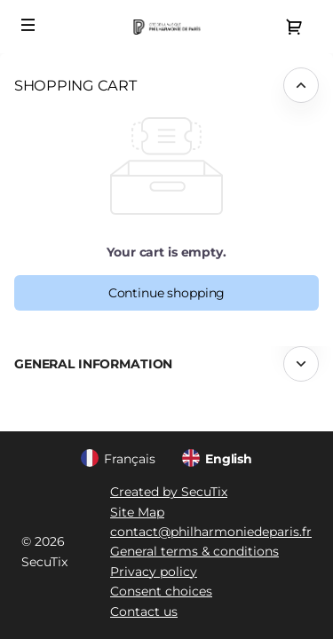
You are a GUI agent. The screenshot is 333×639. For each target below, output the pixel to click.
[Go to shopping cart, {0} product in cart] (294, 27)
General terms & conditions (194, 551)
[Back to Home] (166, 26)
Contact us (144, 611)
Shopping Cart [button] (75, 85)
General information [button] (93, 364)
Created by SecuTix (168, 492)
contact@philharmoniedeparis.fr (211, 532)
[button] (28, 25)
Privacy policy (153, 572)
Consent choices (161, 591)
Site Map (137, 512)
